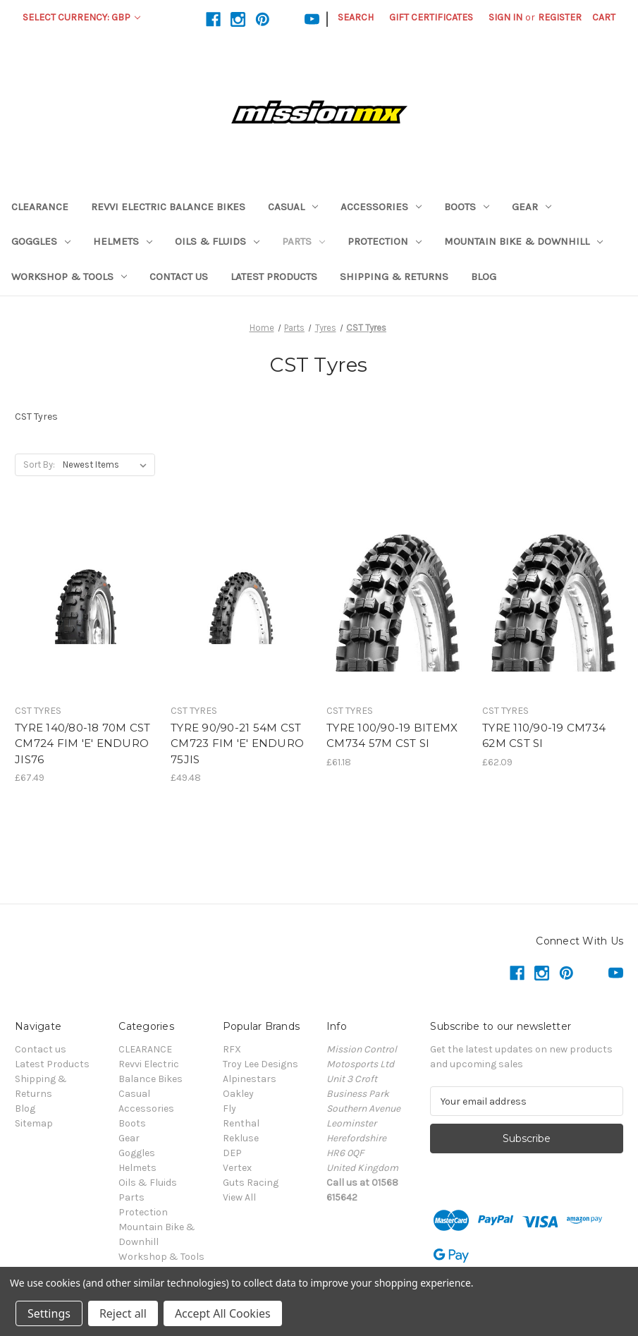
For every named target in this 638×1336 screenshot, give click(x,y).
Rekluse (241, 1138)
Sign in (505, 17)
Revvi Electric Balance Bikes (168, 206)
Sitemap (34, 1123)
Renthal (241, 1123)
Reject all (123, 1313)
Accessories (381, 206)
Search (356, 17)
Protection (385, 241)
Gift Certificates (431, 17)
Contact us (178, 276)
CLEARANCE (39, 206)
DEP (232, 1153)
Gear (531, 206)
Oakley (238, 1094)
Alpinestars (249, 1079)
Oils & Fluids (217, 241)
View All (239, 1197)
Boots (466, 206)
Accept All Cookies (223, 1313)
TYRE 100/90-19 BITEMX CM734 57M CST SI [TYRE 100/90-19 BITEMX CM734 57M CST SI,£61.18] (392, 736)
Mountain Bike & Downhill (523, 241)
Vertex (237, 1168)
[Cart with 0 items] (603, 17)
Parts (303, 241)
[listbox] (107, 464)
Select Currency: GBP (81, 17)
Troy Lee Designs (260, 1064)
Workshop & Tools (69, 276)
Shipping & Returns (394, 276)
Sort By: (39, 464)
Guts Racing (250, 1183)
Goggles (40, 241)
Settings (48, 1313)
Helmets (122, 241)
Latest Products (274, 276)
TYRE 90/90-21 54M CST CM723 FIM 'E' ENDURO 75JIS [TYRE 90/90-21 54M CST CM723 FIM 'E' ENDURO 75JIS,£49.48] (237, 743)
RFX (232, 1049)
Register (560, 17)
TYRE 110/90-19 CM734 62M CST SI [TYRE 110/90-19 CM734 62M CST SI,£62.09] (544, 736)
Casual (293, 206)
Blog (483, 276)
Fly (229, 1109)
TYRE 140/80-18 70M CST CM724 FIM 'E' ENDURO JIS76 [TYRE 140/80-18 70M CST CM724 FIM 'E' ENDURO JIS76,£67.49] (83, 743)
